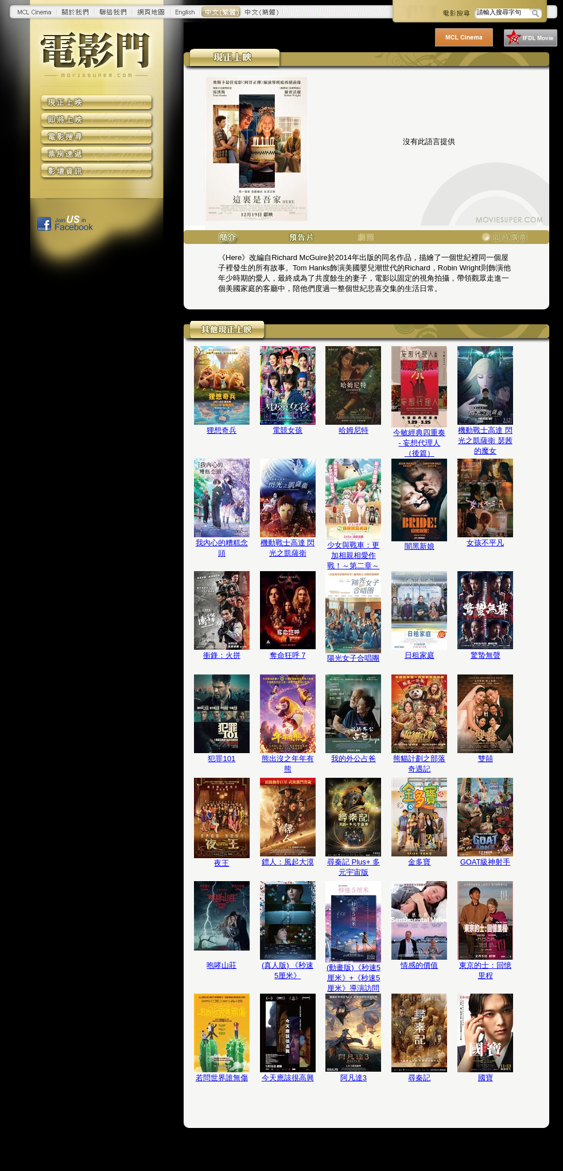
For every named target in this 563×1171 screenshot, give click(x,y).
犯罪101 (221, 758)
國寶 (485, 1077)
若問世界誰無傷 (222, 1077)
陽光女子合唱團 (353, 658)
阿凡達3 (353, 1077)
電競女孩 (287, 430)
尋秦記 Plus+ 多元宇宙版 (353, 867)
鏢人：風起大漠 (288, 862)
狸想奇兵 (221, 430)
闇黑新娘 (419, 546)
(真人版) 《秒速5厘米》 (287, 970)
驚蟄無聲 (485, 655)
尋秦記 (419, 1077)
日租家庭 (419, 655)
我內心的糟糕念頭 (222, 547)
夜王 (221, 863)
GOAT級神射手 (485, 862)
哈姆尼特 (353, 430)
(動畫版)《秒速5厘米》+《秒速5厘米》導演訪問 (353, 977)
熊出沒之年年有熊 (288, 763)
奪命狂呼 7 (288, 655)
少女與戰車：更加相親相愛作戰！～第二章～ (353, 555)
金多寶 (419, 862)
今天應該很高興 (288, 1077)
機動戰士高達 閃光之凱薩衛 (288, 547)
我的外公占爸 (353, 758)
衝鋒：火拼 (221, 655)
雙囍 (485, 758)
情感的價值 (419, 965)
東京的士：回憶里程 (485, 970)
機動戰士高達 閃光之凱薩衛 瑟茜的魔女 (485, 440)
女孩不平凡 (485, 542)
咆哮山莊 (221, 965)
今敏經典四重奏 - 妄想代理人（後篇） (419, 442)
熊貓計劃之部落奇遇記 (419, 763)
